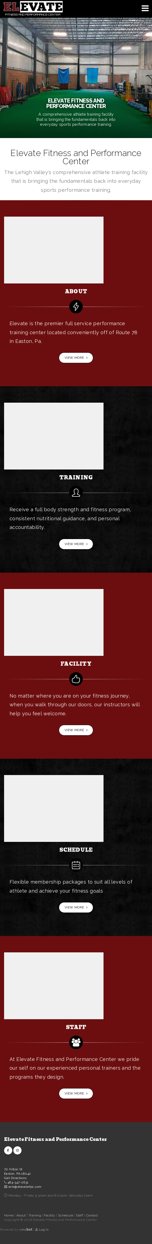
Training (35, 1215)
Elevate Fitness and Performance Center (55, 1139)
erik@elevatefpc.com (25, 1187)
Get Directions (15, 1178)
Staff (80, 1215)
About (21, 1215)
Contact (92, 1215)
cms (26, 1229)
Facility (50, 1215)
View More (76, 358)
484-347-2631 (18, 1182)
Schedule (66, 1215)
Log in (43, 1229)
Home (9, 1215)
